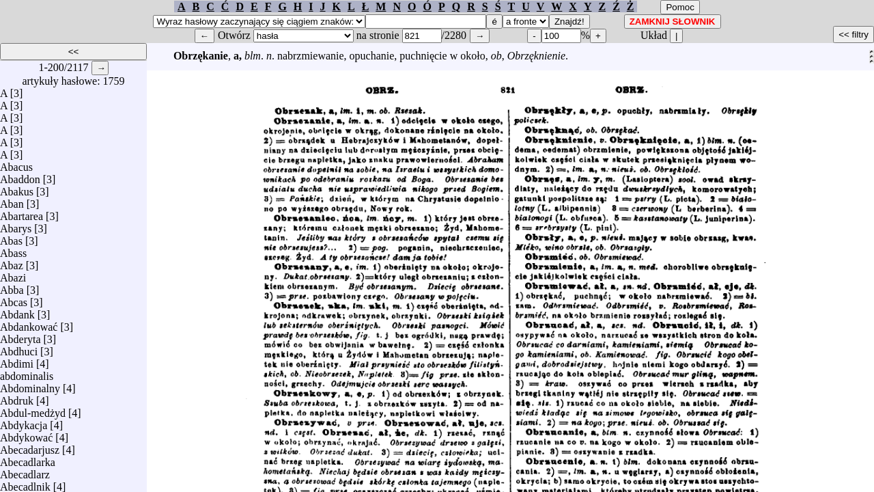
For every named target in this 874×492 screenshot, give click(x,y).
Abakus (16, 188)
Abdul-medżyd (33, 409)
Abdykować (26, 434)
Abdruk (16, 397)
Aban (12, 200)
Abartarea (21, 213)
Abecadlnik (25, 483)
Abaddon (20, 176)
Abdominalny (30, 385)
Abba (12, 286)
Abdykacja (23, 422)
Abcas (13, 299)
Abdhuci (19, 348)
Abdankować (28, 323)
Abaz (11, 262)
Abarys (15, 225)
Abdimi (16, 360)
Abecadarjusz (29, 446)
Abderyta (20, 336)
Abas (11, 237)
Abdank (17, 311)
